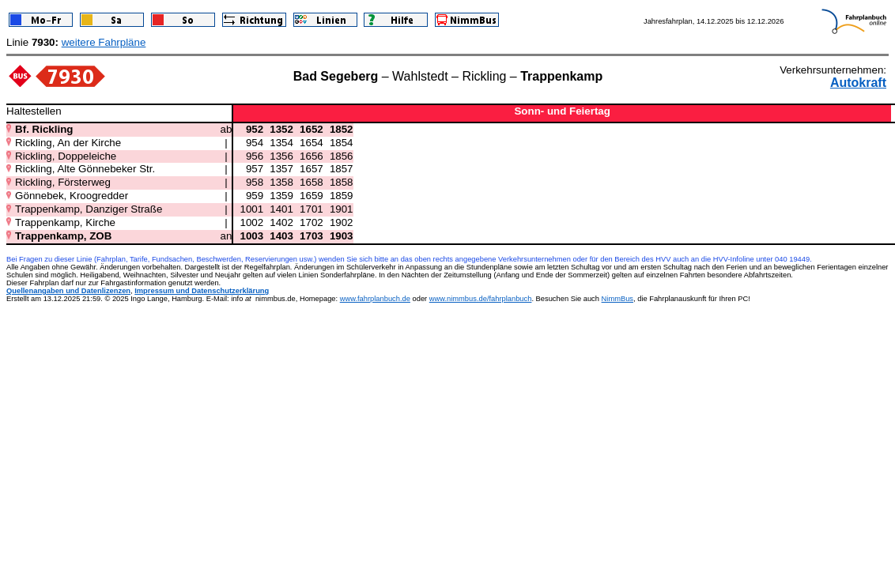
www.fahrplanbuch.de (375, 299)
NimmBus (617, 299)
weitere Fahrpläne (104, 42)
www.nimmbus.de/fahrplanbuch (480, 299)
